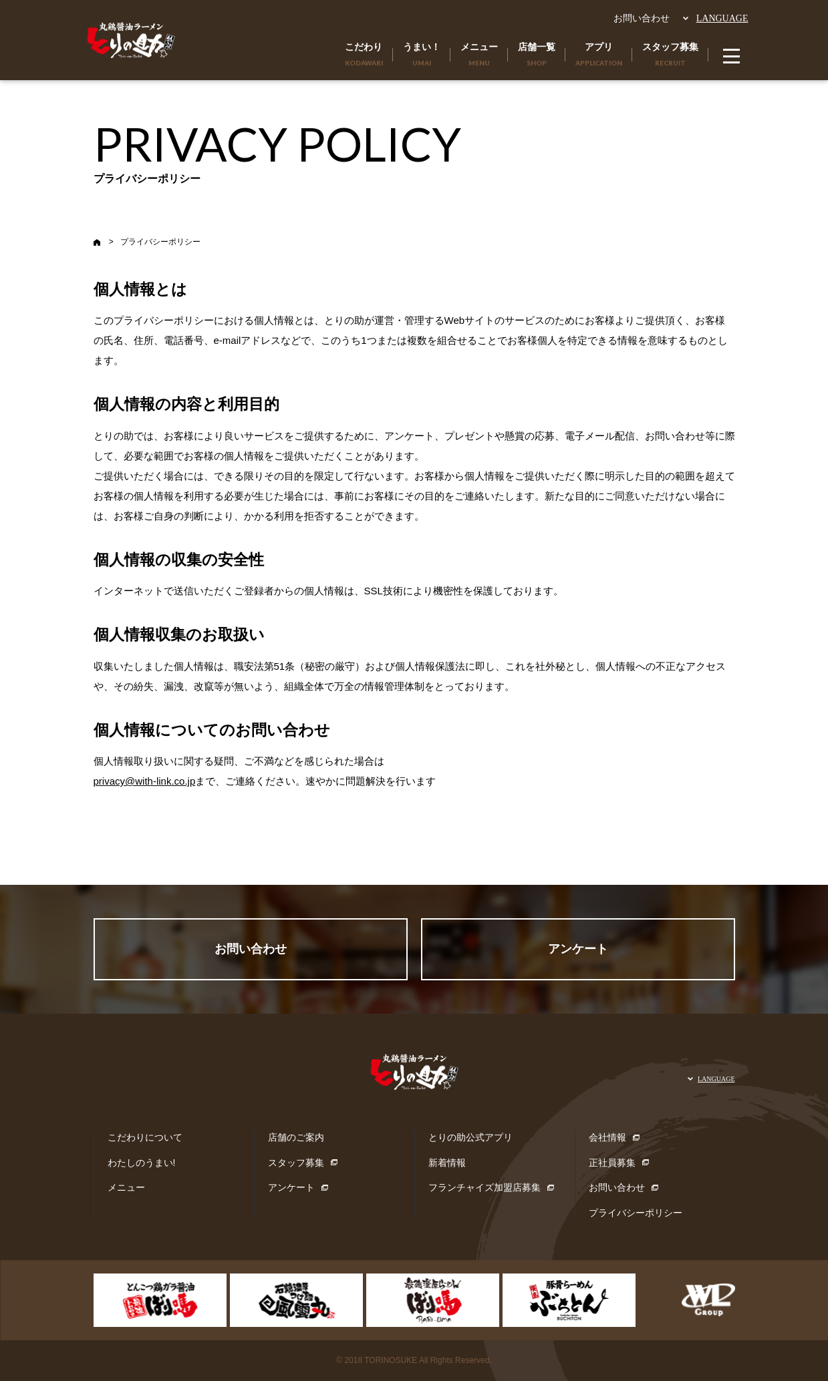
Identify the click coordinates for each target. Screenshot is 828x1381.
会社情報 (607, 1137)
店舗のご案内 (296, 1137)
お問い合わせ (641, 18)
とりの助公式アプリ (470, 1137)
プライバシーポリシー (635, 1212)
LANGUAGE (722, 18)
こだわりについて (145, 1137)
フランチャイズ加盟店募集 (484, 1187)
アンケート (578, 949)
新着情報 (447, 1162)
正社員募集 (612, 1162)
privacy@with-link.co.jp (145, 781)
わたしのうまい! (142, 1162)
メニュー (126, 1187)
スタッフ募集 (296, 1162)
